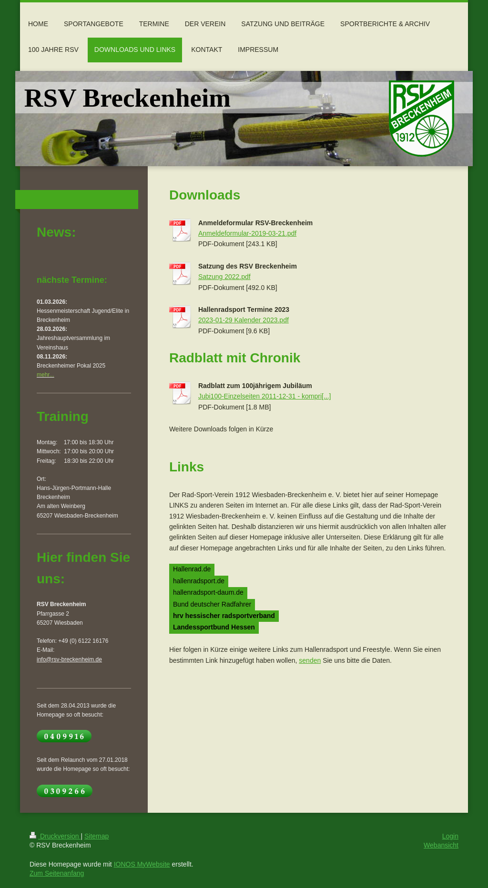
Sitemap (96, 836)
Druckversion (55, 836)
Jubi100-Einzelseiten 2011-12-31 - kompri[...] (264, 396)
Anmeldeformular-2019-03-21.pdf (247, 233)
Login (450, 836)
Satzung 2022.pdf (224, 276)
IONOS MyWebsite (142, 864)
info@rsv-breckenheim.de (69, 659)
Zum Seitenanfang (57, 873)
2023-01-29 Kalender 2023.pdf (243, 320)
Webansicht (441, 845)
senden (310, 660)
